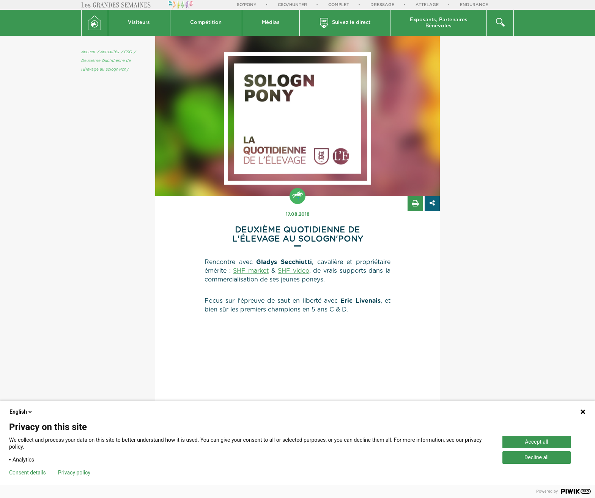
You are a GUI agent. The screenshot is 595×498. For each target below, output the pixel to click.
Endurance (474, 5)
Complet (338, 5)
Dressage (382, 5)
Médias (271, 22)
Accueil (88, 52)
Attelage (427, 5)
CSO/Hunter (292, 5)
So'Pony (247, 5)
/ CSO (126, 52)
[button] (139, 23)
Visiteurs (139, 22)
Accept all (536, 442)
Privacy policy (74, 473)
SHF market (251, 271)
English (21, 412)
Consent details (27, 473)
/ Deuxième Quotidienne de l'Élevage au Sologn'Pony (108, 60)
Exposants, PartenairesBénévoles (439, 22)
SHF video (293, 271)
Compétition (206, 22)
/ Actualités (108, 52)
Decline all (536, 457)
